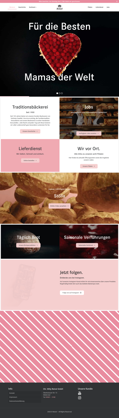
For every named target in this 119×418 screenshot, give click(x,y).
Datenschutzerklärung (16, 401)
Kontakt (12, 393)
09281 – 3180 (50, 397)
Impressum (13, 397)
